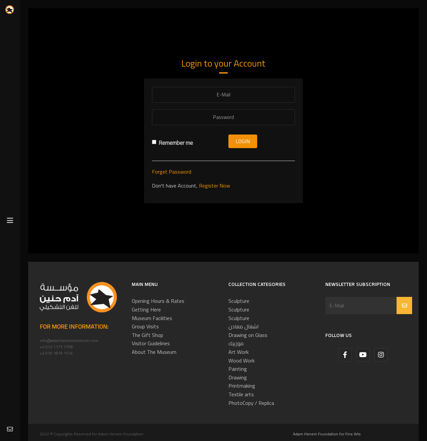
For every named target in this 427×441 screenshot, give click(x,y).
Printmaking (241, 386)
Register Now (214, 186)
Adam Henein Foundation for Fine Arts (327, 434)
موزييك (236, 343)
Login (243, 141)
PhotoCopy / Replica (251, 403)
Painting (237, 369)
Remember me (172, 142)
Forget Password (171, 172)
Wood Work (241, 360)
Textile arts (241, 394)
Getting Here (146, 309)
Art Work (238, 352)
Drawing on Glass (247, 335)
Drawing (237, 377)
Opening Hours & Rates (158, 301)
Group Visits (145, 326)
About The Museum (154, 352)
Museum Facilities (152, 318)
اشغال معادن (243, 326)
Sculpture (238, 301)
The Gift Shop (147, 335)
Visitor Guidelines (151, 343)
